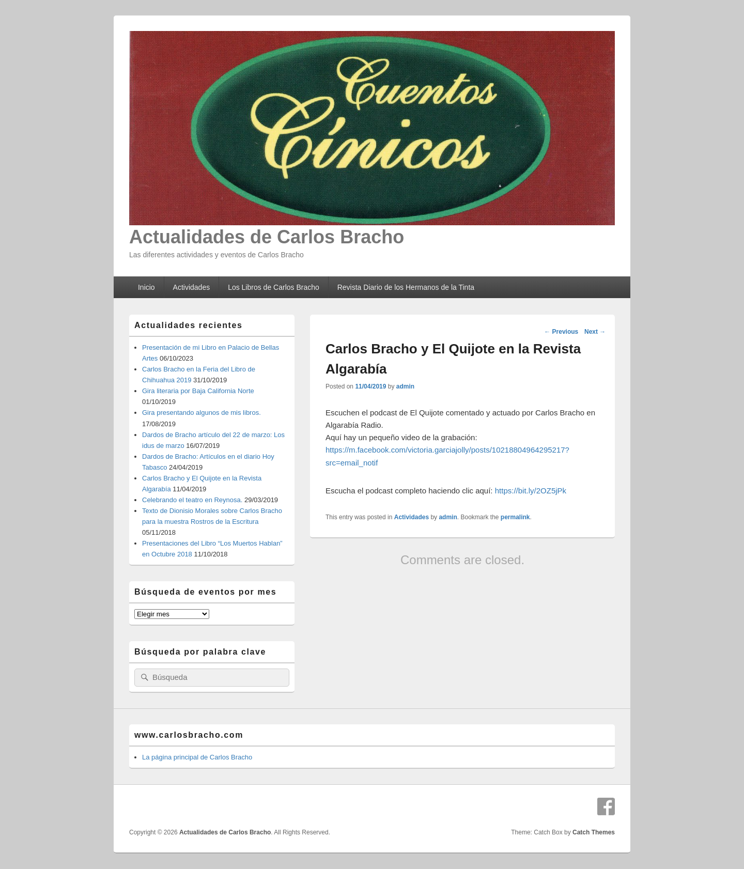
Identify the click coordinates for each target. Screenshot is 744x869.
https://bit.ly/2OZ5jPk (530, 490)
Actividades (191, 287)
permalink (515, 517)
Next (595, 331)
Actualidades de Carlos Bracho (266, 236)
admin (405, 386)
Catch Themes (593, 832)
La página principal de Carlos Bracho (197, 757)
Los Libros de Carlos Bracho (273, 287)
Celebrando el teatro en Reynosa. (192, 500)
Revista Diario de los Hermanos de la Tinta (405, 287)
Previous (561, 331)
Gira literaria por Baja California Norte (198, 391)
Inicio (146, 287)
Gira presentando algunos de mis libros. (201, 412)
